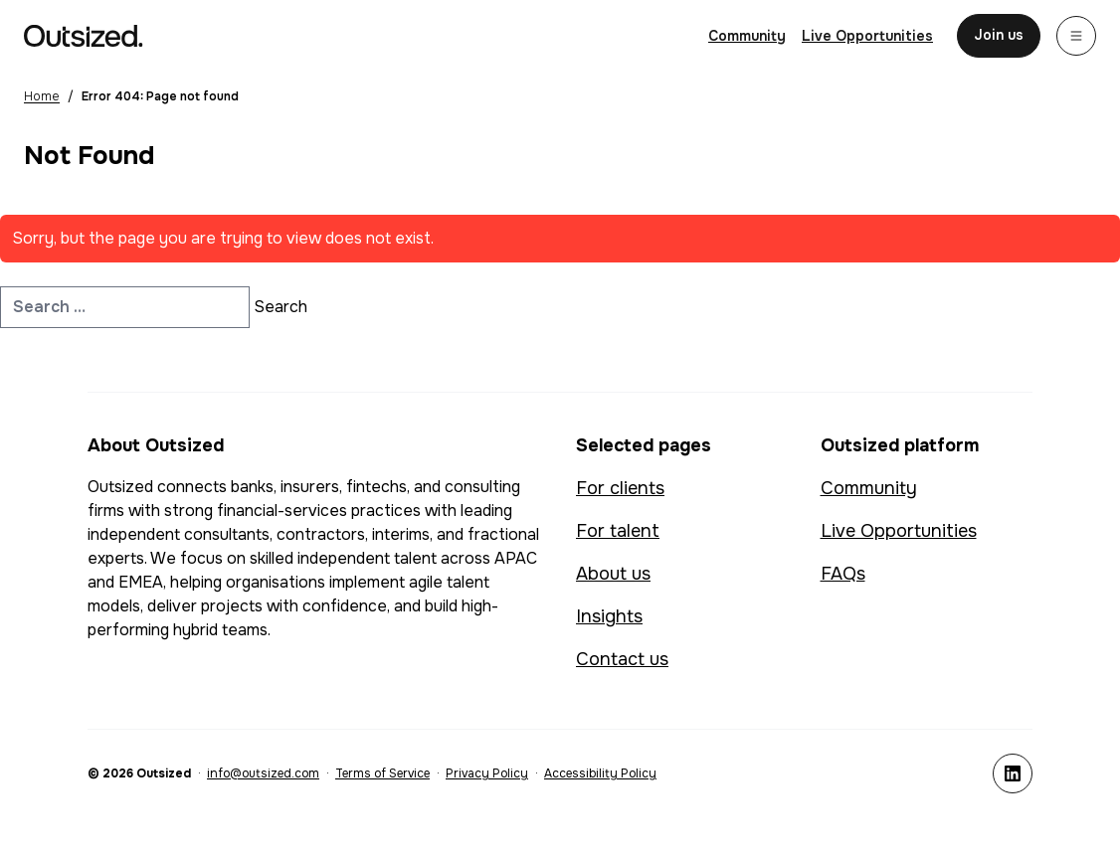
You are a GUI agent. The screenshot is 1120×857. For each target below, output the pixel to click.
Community (869, 488)
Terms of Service (382, 773)
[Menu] (1076, 36)
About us (613, 574)
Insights (609, 616)
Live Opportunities (899, 531)
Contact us (622, 659)
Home (42, 96)
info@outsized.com (263, 773)
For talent (617, 531)
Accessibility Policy (600, 773)
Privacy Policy (487, 773)
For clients (620, 488)
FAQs (843, 574)
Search (280, 306)
